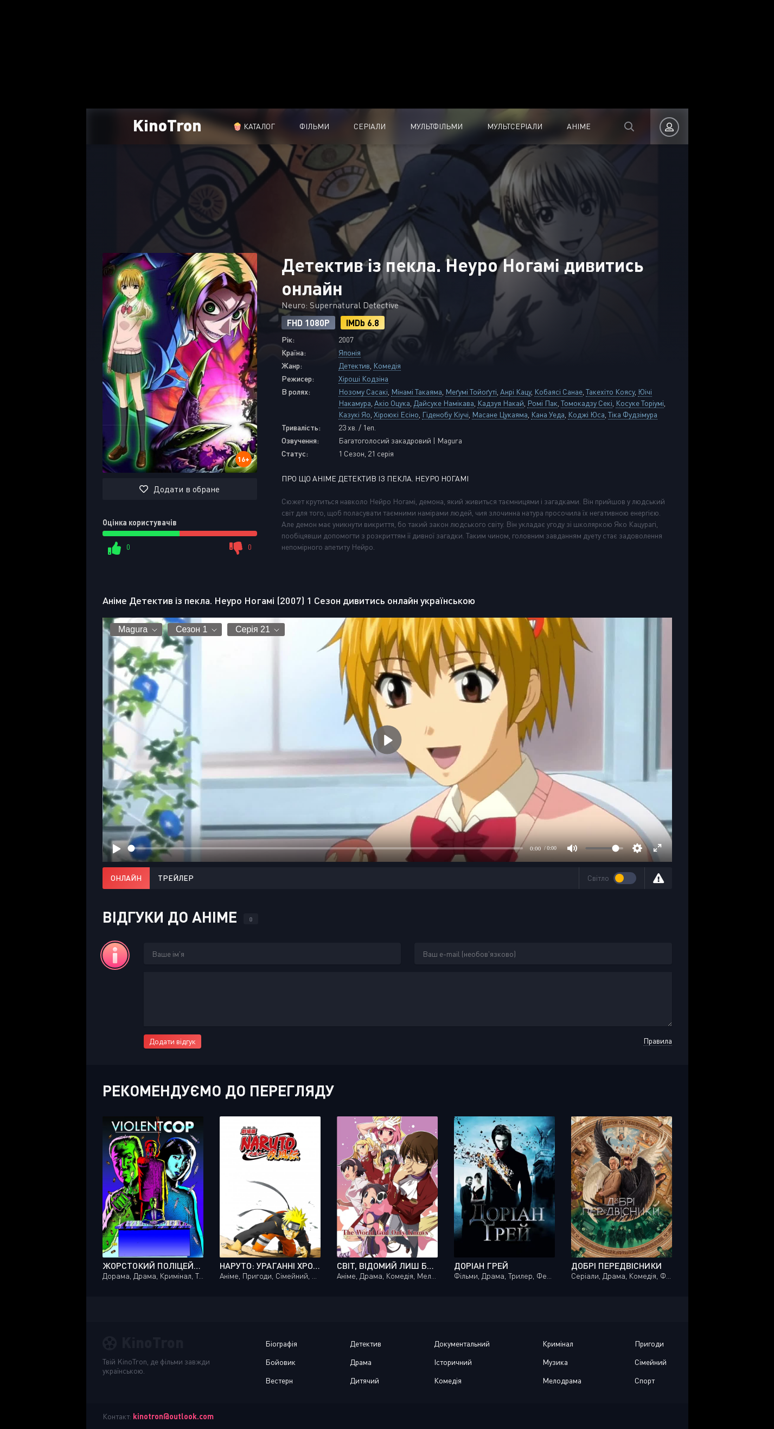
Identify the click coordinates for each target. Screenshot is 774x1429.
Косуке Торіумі (640, 403)
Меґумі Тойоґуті (471, 391)
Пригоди (649, 1343)
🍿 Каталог (254, 126)
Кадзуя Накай (500, 403)
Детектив (354, 365)
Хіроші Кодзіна (363, 378)
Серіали (370, 126)
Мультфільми (436, 126)
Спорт (645, 1380)
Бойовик (280, 1362)
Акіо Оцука (392, 403)
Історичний (453, 1362)
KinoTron (167, 125)
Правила (657, 1040)
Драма (361, 1362)
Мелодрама (561, 1380)
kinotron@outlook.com (173, 1416)
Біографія (281, 1343)
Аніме (579, 126)
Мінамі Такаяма (416, 391)
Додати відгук (172, 1041)
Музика (555, 1362)
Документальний (462, 1343)
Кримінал (557, 1343)
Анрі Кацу (515, 391)
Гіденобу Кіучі (445, 414)
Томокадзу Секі (586, 403)
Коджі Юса (586, 414)
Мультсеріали (514, 126)
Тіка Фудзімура (632, 414)
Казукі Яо (354, 414)
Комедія (387, 365)
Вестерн (279, 1380)
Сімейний (651, 1362)
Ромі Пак (542, 403)
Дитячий (364, 1380)
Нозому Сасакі (363, 391)
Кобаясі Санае (558, 391)
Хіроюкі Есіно (396, 414)
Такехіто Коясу (610, 391)
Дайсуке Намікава (443, 403)
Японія (349, 352)
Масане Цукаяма (500, 414)
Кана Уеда (548, 414)
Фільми (314, 126)
